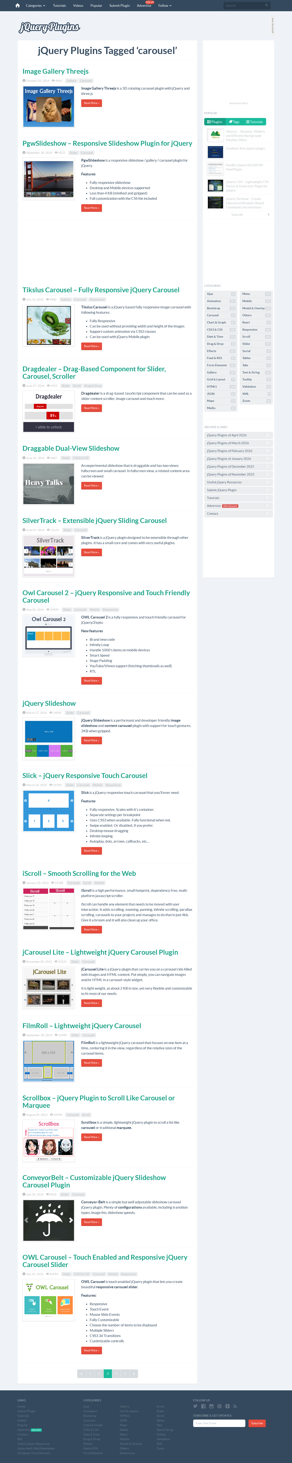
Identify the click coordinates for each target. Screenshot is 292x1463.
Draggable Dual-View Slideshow (70, 448)
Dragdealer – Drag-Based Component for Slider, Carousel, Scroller (94, 372)
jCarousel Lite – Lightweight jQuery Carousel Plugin (100, 952)
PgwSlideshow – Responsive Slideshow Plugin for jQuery (107, 143)
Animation (221, 301)
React (256, 322)
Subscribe (257, 1423)
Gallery (71, 80)
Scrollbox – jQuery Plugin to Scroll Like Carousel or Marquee (98, 1101)
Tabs (256, 365)
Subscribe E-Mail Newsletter (36, 1448)
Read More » (91, 103)
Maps (221, 401)
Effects (221, 351)
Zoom (256, 401)
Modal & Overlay (256, 308)
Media (221, 408)
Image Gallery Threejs (55, 71)
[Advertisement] (107, 252)
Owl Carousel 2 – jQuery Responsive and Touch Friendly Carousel (106, 596)
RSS (19, 1439)
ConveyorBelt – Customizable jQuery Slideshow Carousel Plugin (94, 1181)
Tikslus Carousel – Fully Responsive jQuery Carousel (101, 290)
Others (256, 315)
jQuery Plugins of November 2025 (238, 474)
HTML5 (221, 387)
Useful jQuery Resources (238, 482)
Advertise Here (238, 103)
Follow (165, 5)
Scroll (77, 385)
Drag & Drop (92, 385)
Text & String (256, 372)
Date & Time (221, 337)
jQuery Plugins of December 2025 (238, 466)
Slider (73, 152)
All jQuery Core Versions (33, 1453)
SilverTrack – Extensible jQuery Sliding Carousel (94, 520)
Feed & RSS (221, 358)
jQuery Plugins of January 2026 (238, 458)
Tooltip (256, 379)
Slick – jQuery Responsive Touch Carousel (85, 775)
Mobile (94, 609)
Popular (96, 5)
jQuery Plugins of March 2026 (238, 443)
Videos (78, 5)
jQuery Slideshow (49, 703)
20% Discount (230, 506)
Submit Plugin (119, 5)
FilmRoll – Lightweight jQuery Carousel (81, 1025)
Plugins (214, 122)
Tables (256, 358)
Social (256, 351)
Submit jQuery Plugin (238, 490)
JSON (221, 394)
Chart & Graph (221, 322)
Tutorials (59, 5)
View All (250, 214)
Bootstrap (221, 308)
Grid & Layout (221, 379)
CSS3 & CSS (80, 458)
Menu (256, 294)
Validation (256, 387)
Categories (36, 5)
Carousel (86, 80)
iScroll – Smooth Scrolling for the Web (79, 873)
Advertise (145, 3)
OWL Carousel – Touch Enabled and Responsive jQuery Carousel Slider (104, 1260)
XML (256, 394)
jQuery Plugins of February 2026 (238, 451)
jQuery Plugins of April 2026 (238, 435)
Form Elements (221, 365)
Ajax (221, 294)
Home (21, 1406)
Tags (234, 122)
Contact (238, 513)
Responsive (97, 299)
